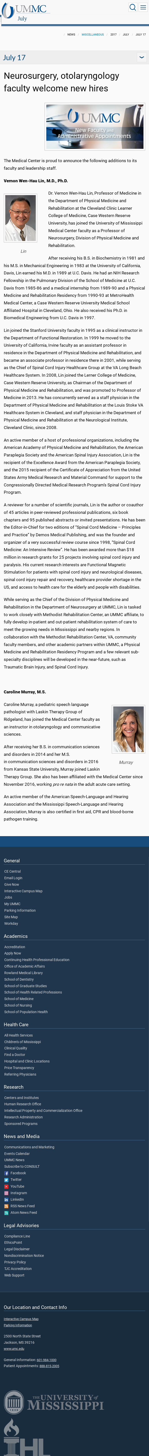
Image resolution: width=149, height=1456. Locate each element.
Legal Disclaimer (17, 1244)
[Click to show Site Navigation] (143, 7)
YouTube (14, 1181)
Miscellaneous (93, 29)
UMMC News (14, 1155)
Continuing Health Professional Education (36, 954)
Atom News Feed (20, 1207)
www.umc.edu (14, 1343)
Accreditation (14, 942)
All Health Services (18, 1030)
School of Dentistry (19, 974)
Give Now (11, 879)
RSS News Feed (19, 1201)
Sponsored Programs (21, 1118)
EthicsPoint (13, 1237)
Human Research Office (22, 1099)
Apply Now (12, 948)
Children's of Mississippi (22, 1037)
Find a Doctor (14, 1049)
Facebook (15, 1168)
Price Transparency (19, 1062)
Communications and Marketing (29, 1142)
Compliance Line (17, 1231)
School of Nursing (18, 1000)
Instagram (15, 1188)
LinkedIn (14, 1194)
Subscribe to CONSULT (22, 1161)
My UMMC (12, 899)
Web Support (14, 1270)
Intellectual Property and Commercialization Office (43, 1105)
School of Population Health (26, 1007)
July (71, 8)
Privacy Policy (15, 1257)
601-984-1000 (46, 1354)
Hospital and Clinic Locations (27, 1056)
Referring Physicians (20, 1069)
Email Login (13, 873)
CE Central (12, 866)
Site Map (11, 912)
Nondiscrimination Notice (24, 1250)
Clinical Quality (15, 1043)
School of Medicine (18, 993)
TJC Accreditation (18, 1263)
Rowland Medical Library (23, 968)
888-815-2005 (49, 1360)
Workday (11, 918)
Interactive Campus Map (23, 886)
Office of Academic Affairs (24, 961)
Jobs (8, 892)
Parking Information (20, 905)
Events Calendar (17, 1148)
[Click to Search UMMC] (132, 7)
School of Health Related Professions (33, 987)
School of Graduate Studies (25, 981)
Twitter (13, 1174)
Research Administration (23, 1112)
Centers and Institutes (21, 1092)
